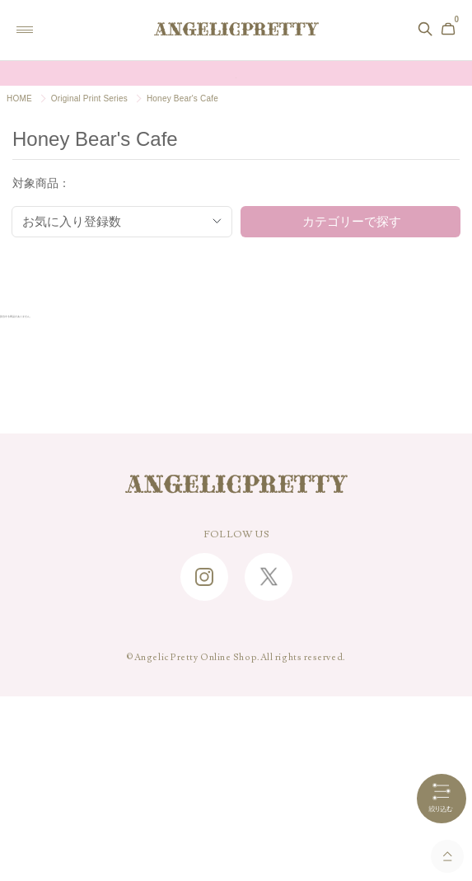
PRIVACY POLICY (236, 793)
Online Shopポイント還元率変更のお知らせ (236, 73)
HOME (19, 98)
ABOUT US (235, 717)
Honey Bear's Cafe (182, 98)
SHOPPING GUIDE (236, 640)
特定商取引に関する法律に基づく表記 (235, 768)
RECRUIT (236, 742)
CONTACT (236, 691)
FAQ (236, 666)
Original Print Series (89, 98)
